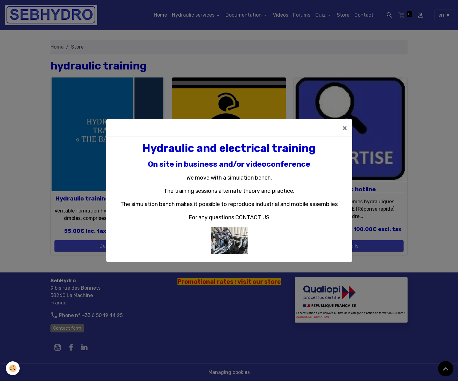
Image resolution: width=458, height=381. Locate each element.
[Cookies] (13, 368)
